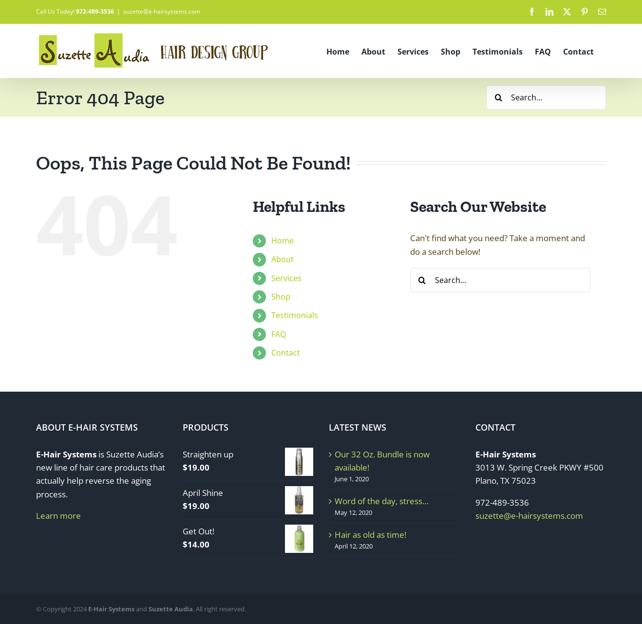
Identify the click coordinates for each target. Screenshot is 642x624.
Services (286, 278)
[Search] (498, 97)
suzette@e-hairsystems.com (161, 11)
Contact (285, 352)
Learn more (58, 515)
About (282, 259)
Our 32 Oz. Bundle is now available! (382, 461)
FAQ (278, 334)
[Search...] (546, 97)
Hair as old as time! (370, 534)
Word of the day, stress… (382, 501)
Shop (280, 296)
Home (282, 240)
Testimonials (294, 315)
